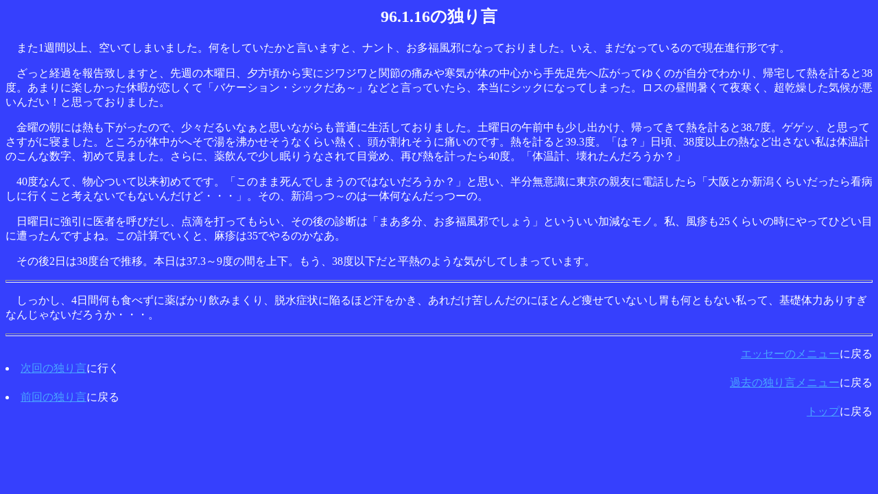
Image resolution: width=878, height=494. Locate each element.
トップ (823, 411)
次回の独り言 (53, 368)
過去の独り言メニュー (785, 382)
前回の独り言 (53, 397)
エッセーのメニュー (790, 354)
